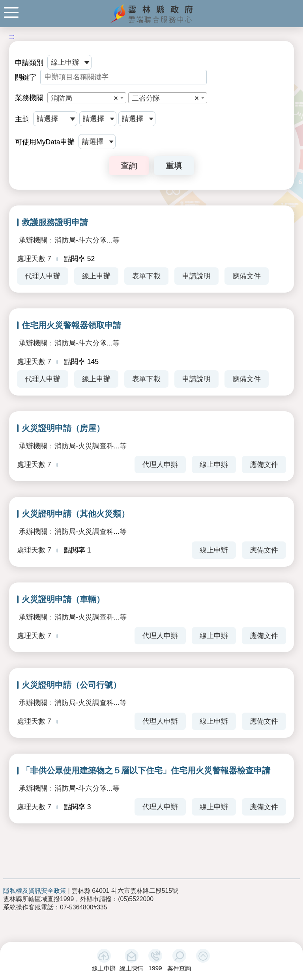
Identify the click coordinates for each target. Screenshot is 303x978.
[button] (203, 956)
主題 (22, 119)
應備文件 (246, 276)
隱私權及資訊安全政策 (34, 890)
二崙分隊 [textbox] (165, 98)
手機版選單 (11, 12)
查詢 (129, 165)
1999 (155, 968)
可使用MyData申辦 (45, 142)
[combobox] (86, 97)
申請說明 (196, 276)
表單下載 (146, 276)
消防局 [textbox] (84, 98)
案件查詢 (179, 968)
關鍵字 (25, 77)
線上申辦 (104, 968)
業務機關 (29, 98)
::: (12, 37)
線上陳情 (131, 968)
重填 (174, 165)
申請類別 (29, 63)
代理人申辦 (42, 276)
